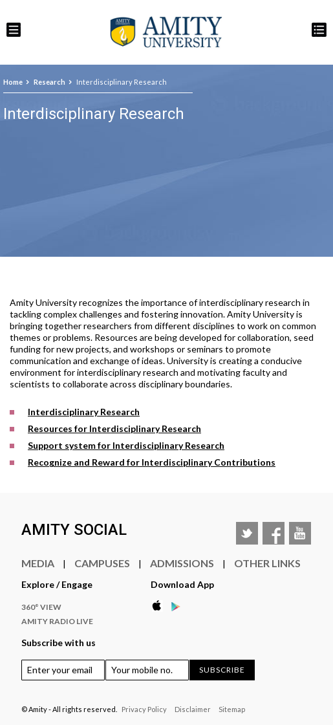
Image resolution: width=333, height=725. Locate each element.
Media (37, 563)
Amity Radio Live (57, 621)
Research (49, 82)
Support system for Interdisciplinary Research (126, 445)
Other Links (267, 563)
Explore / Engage (56, 584)
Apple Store (160, 606)
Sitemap (232, 709)
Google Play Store (179, 606)
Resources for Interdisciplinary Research (114, 428)
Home (13, 82)
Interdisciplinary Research (84, 411)
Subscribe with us (58, 642)
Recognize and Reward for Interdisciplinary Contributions (151, 462)
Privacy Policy (144, 709)
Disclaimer (193, 709)
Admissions (182, 563)
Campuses (102, 563)
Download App (182, 584)
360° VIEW (41, 607)
